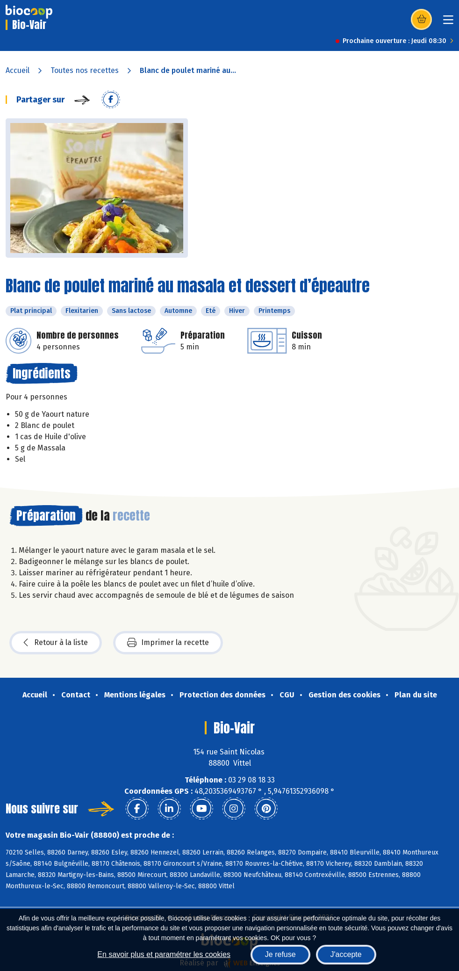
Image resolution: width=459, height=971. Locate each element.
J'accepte (346, 954)
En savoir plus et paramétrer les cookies (163, 954)
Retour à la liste (55, 642)
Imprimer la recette (168, 642)
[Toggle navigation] (448, 23)
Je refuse (280, 954)
